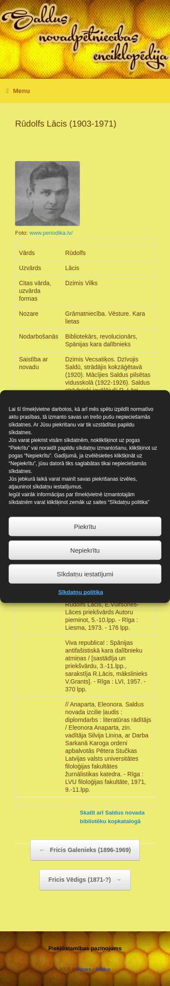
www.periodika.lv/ (50, 233)
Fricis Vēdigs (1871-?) (85, 879)
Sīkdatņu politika (80, 600)
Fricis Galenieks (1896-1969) (85, 850)
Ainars (84, 969)
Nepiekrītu (85, 558)
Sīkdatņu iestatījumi (85, 582)
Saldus (102, 969)
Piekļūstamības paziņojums (85, 948)
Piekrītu (85, 534)
